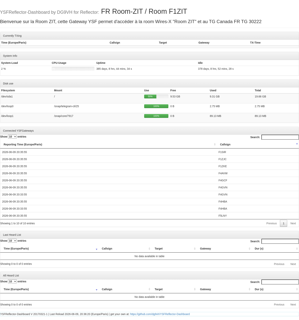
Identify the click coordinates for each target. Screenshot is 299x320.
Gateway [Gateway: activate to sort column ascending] (205, 248)
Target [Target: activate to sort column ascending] (159, 248)
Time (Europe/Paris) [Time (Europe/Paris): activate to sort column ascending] (16, 248)
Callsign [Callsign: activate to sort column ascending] (107, 248)
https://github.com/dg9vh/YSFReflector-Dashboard (160, 314)
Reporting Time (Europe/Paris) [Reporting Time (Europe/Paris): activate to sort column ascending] (23, 144)
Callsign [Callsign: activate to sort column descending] (225, 144)
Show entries (13, 137)
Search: (274, 137)
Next (293, 223)
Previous (271, 223)
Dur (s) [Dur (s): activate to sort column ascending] (259, 248)
